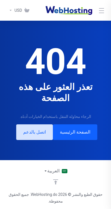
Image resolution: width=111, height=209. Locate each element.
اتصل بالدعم (34, 132)
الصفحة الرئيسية (75, 132)
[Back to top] (56, 182)
